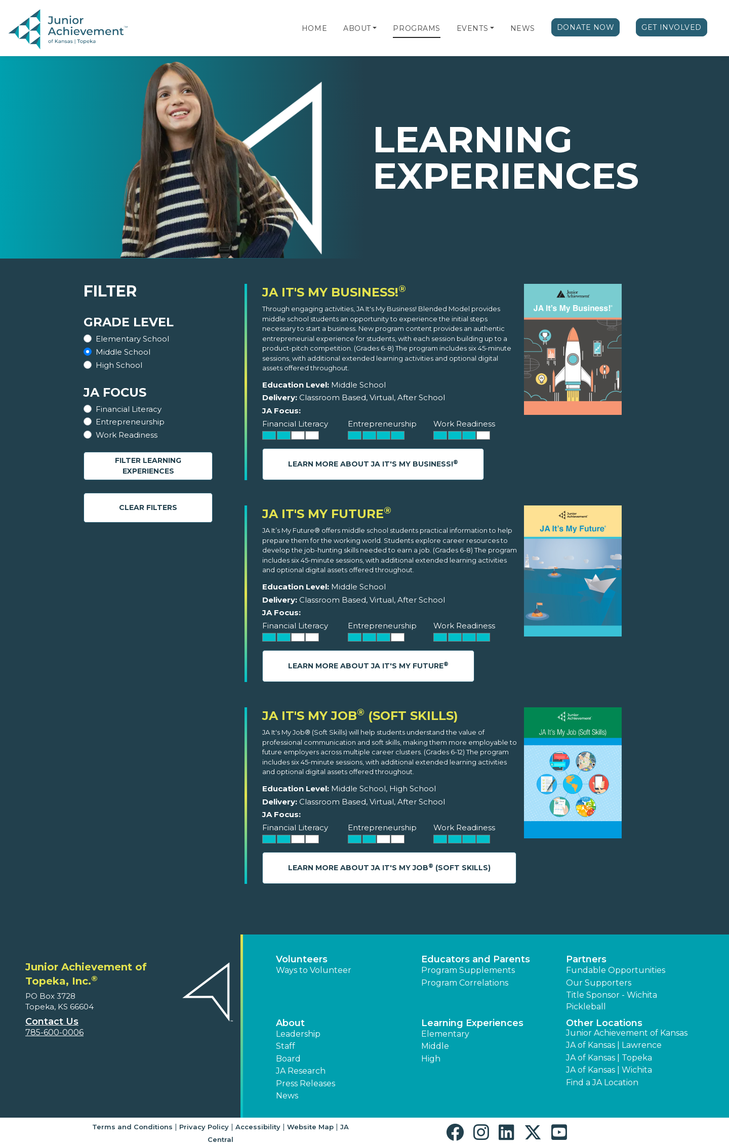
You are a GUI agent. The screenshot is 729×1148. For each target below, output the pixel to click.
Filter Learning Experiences (148, 466)
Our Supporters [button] (598, 983)
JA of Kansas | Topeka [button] (609, 1057)
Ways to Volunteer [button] (313, 970)
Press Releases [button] (305, 1083)
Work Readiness (126, 435)
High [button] (430, 1059)
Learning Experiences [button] (472, 1023)
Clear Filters (148, 507)
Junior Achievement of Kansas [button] (626, 1033)
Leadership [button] (298, 1034)
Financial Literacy (128, 409)
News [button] (287, 1095)
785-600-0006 (54, 1032)
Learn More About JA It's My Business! (373, 464)
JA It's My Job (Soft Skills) (360, 715)
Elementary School (132, 339)
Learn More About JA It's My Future (368, 665)
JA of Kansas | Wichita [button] (609, 1070)
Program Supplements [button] (468, 970)
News (522, 28)
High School (119, 365)
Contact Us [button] (51, 1021)
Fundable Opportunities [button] (615, 970)
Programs (416, 28)
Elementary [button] (445, 1034)
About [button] (290, 1023)
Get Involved (671, 27)
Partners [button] (586, 959)
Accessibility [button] (257, 1127)
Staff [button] (285, 1046)
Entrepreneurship (130, 422)
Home (314, 28)
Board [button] (288, 1059)
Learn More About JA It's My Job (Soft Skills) (389, 867)
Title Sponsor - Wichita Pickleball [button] (611, 1000)
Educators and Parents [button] (475, 959)
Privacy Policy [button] (204, 1127)
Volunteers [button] (302, 959)
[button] (375, 28)
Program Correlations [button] (464, 983)
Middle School (123, 352)
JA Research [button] (301, 1071)
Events (472, 28)
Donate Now (586, 27)
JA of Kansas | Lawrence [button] (614, 1045)
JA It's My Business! (334, 292)
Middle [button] (435, 1046)
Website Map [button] (310, 1127)
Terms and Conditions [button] (132, 1127)
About (357, 28)
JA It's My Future (326, 513)
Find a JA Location (602, 1082)
